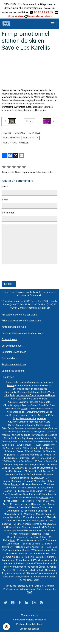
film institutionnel (14, 133)
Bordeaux (16, 481)
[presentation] (25, 273)
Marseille (50, 448)
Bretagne (22, 392)
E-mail (5, 199)
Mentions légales (29, 615)
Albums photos (44, 589)
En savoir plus (9, 339)
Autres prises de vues (14, 326)
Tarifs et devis (9, 358)
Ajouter (9, 284)
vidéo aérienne (11, 137)
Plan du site (10, 586)
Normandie (11, 392)
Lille (42, 520)
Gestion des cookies (29, 629)
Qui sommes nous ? (12, 345)
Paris (12, 395)
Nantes (44, 497)
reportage (34, 133)
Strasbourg (18, 537)
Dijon (52, 458)
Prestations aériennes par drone (19, 314)
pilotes (24, 408)
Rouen (25, 550)
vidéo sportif (30, 137)
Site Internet (8, 212)
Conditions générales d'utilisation (29, 619)
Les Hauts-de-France (26, 395)
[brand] (7, 23)
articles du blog (25, 586)
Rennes (15, 484)
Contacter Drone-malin (14, 351)
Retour (29, 121)
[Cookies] (6, 626)
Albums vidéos (27, 589)
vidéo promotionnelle (15, 142)
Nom (4, 186)
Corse (52, 405)
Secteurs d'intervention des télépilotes (23, 333)
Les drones (8, 377)
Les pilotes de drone (13, 370)
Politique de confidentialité (29, 624)
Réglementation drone (14, 364)
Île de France (34, 392)
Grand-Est (44, 405)
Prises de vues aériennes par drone (21, 320)
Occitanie (23, 402)
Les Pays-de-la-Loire (28, 398)
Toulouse (24, 478)
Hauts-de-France (28, 415)
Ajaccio (46, 471)
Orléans (15, 501)
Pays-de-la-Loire (28, 418)
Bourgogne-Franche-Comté (24, 405)
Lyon (12, 540)
